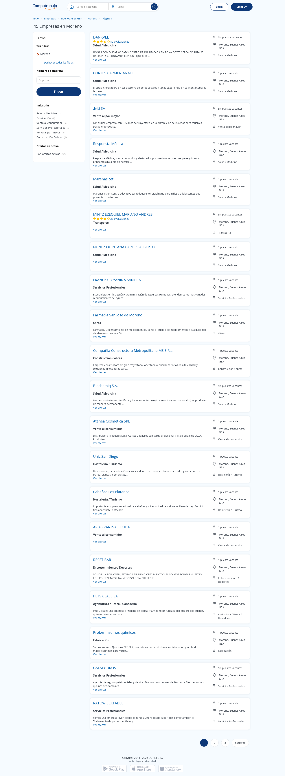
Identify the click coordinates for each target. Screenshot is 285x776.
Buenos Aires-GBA (71, 18)
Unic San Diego (105, 456)
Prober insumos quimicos (114, 632)
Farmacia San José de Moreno (117, 315)
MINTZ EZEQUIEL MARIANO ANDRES (123, 214)
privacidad (150, 761)
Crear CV (242, 6)
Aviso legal (135, 761)
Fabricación (43, 118)
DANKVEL (101, 37)
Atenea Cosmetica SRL (111, 421)
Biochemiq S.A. (105, 385)
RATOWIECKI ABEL (108, 703)
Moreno (92, 18)
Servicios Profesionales (50, 127)
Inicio (36, 18)
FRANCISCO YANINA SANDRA (117, 279)
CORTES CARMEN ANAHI (113, 72)
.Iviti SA (99, 108)
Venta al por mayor (48, 132)
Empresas (50, 18)
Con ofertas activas (48, 154)
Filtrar (58, 91)
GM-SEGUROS (104, 667)
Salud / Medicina (46, 113)
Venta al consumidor (49, 123)
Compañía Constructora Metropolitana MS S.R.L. (133, 350)
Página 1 (107, 18)
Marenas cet (103, 179)
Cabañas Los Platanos (111, 491)
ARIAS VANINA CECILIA (111, 527)
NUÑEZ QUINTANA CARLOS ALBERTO (124, 246)
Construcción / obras (49, 137)
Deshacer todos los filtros (58, 62)
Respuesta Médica (108, 143)
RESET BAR (102, 559)
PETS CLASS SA (105, 596)
